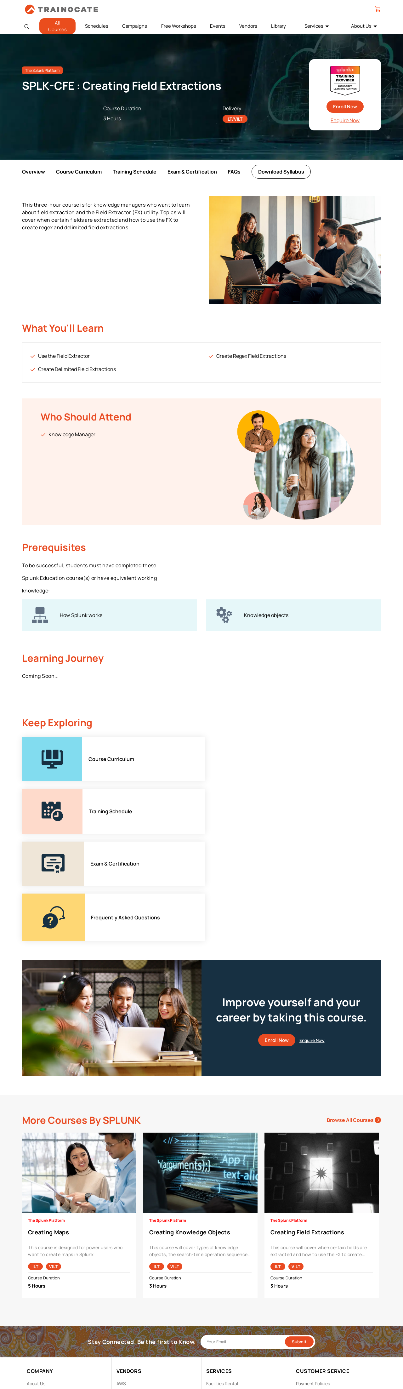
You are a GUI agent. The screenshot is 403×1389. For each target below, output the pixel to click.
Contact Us (38, 1299)
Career (34, 1289)
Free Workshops (178, 26)
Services (313, 26)
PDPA (301, 1289)
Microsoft (126, 1319)
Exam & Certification (192, 171)
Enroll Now (345, 106)
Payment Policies (313, 1280)
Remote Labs (219, 1299)
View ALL (125, 1358)
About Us (361, 26)
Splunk (123, 1338)
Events (217, 26)
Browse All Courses (354, 1016)
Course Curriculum (79, 171)
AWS (121, 1280)
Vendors (248, 26)
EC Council (127, 1299)
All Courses (57, 26)
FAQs (234, 171)
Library (278, 26)
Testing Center (221, 1309)
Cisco (122, 1289)
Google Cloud (129, 1309)
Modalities (216, 1289)
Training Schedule (134, 171)
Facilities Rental (222, 1280)
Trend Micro (128, 1348)
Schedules (96, 26)
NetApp (124, 1328)
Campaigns (134, 26)
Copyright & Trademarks (320, 1299)
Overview (33, 171)
